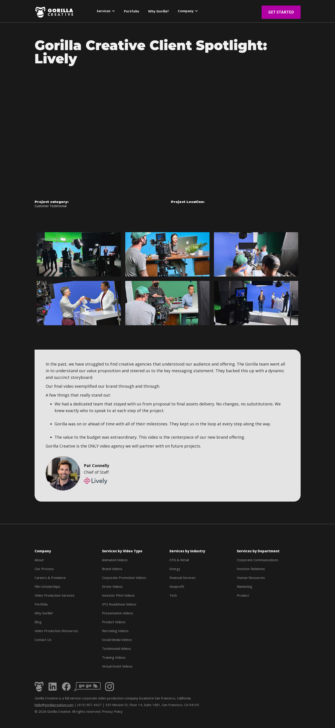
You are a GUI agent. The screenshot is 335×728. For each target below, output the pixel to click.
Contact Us (43, 639)
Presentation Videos (117, 613)
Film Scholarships (47, 586)
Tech (173, 595)
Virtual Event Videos (117, 666)
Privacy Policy (112, 711)
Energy (174, 568)
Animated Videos (115, 560)
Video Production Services (54, 595)
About (39, 560)
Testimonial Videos (116, 648)
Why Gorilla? (44, 613)
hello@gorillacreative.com (54, 705)
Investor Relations (251, 568)
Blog (38, 622)
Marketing (244, 586)
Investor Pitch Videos (118, 595)
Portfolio (41, 604)
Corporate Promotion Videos (124, 577)
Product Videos (113, 622)
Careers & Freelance (50, 577)
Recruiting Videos (115, 631)
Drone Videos (112, 586)
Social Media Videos (117, 639)
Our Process (44, 568)
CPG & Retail (179, 560)
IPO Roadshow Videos (119, 604)
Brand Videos (112, 568)
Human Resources (251, 577)
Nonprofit (176, 586)
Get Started (281, 12)
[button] (106, 11)
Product (243, 595)
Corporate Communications (257, 560)
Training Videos (113, 657)
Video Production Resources (56, 631)
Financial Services (182, 577)
